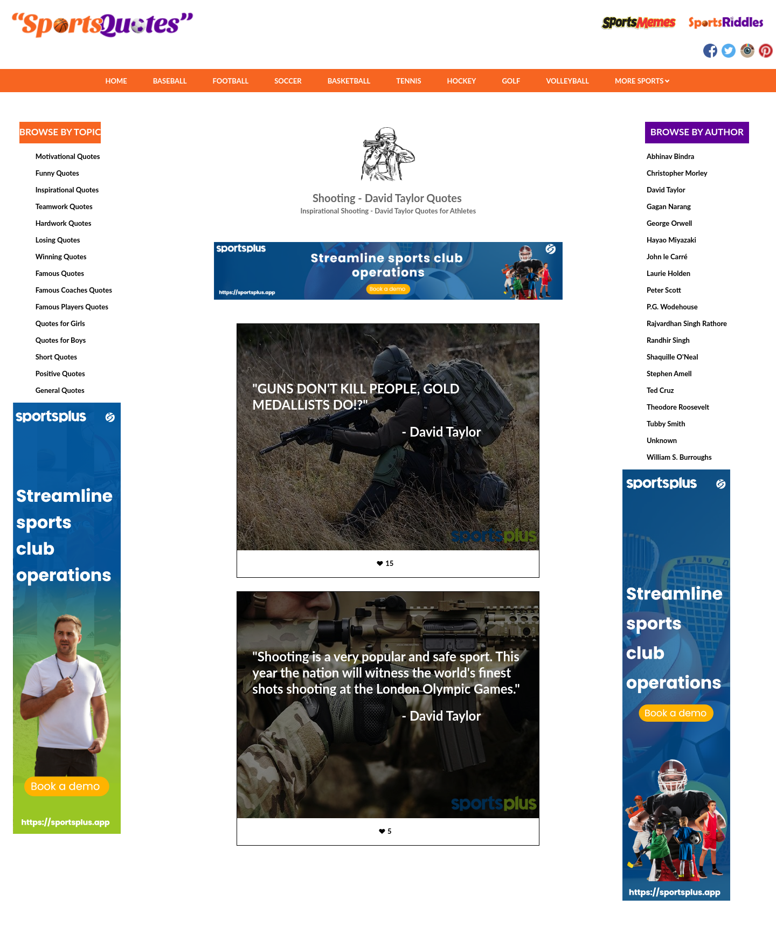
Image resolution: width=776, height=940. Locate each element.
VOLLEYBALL (567, 81)
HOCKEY (461, 81)
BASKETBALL (349, 81)
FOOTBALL (231, 81)
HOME (116, 81)
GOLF (511, 81)
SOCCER (287, 81)
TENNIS (408, 81)
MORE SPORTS (642, 81)
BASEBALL (170, 81)
